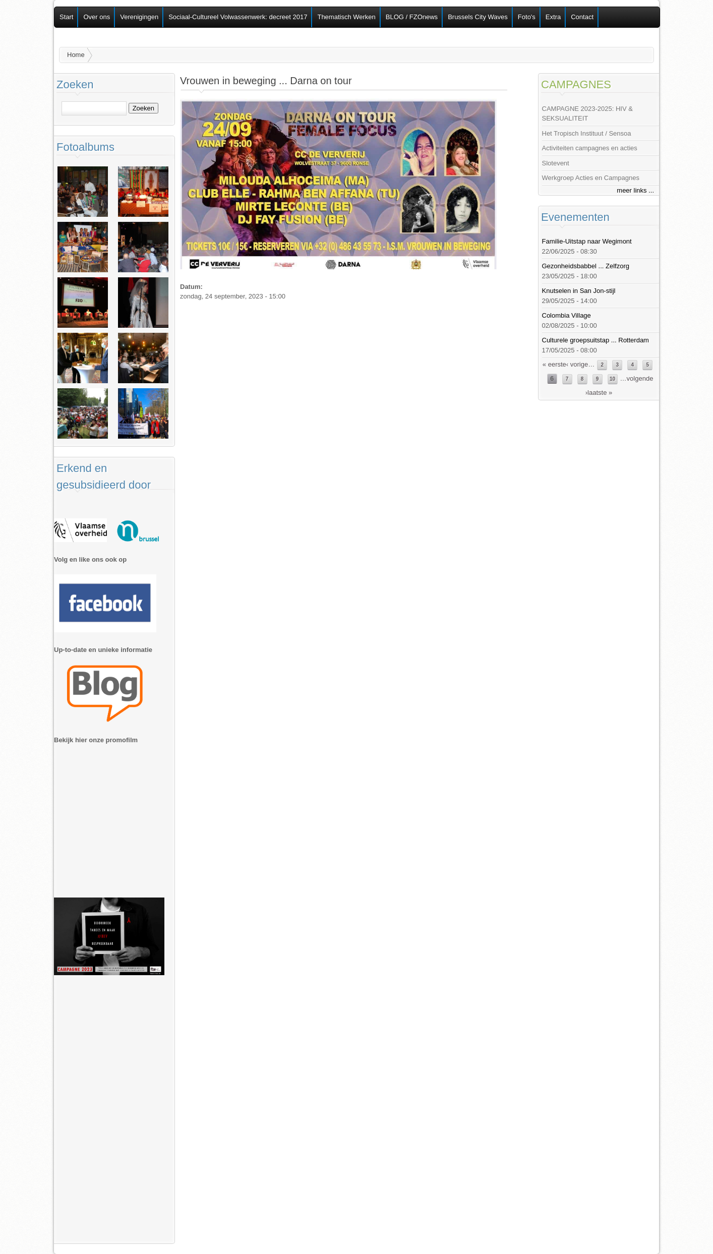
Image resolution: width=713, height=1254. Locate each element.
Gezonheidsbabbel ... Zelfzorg (585, 266)
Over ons (96, 17)
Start (66, 17)
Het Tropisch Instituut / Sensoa (586, 133)
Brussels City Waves (478, 17)
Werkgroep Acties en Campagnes (590, 178)
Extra (553, 17)
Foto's (527, 17)
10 (612, 379)
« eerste (554, 364)
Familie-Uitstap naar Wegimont (587, 241)
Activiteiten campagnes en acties (589, 148)
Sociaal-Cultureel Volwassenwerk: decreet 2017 (237, 17)
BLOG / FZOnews (412, 17)
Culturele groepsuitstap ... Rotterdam (595, 340)
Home (76, 54)
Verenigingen (139, 17)
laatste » (599, 392)
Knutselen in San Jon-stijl (579, 290)
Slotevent (555, 163)
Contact (582, 17)
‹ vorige (577, 364)
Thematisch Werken (346, 17)
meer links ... (635, 190)
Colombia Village (566, 315)
